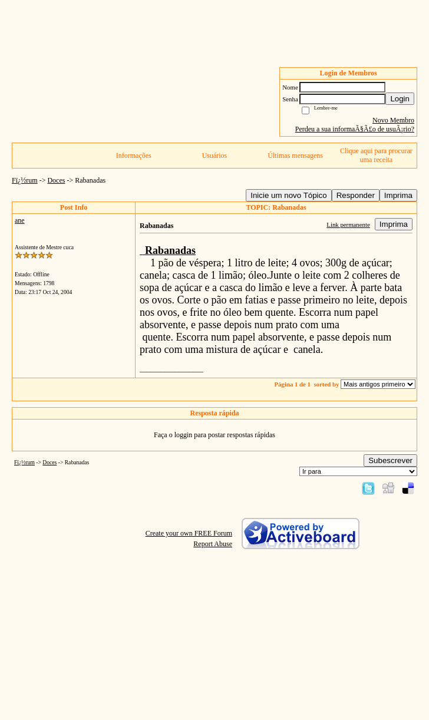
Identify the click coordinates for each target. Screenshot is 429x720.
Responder (355, 195)
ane (20, 220)
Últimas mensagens (295, 155)
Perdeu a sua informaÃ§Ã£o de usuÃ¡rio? (354, 129)
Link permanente (347, 224)
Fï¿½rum (25, 180)
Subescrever (390, 460)
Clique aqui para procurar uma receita (376, 155)
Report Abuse (212, 544)
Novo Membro (393, 120)
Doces (56, 180)
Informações (133, 155)
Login (400, 98)
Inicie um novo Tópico (288, 195)
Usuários (214, 155)
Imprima (398, 195)
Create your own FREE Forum (189, 533)
